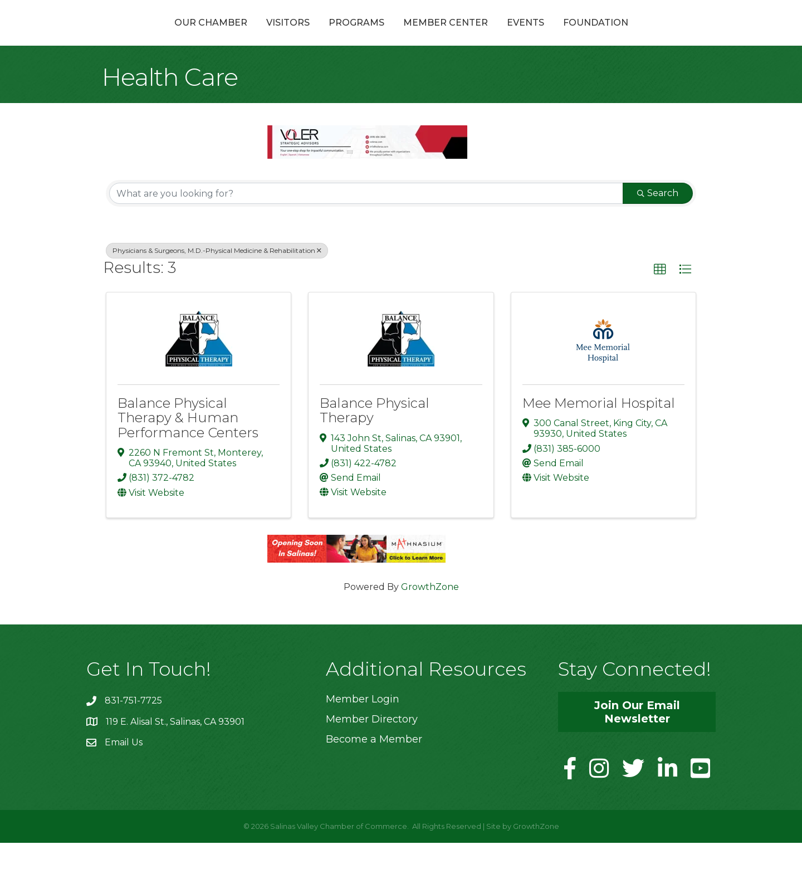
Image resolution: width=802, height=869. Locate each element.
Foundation (655, 35)
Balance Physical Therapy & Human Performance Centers (188, 444)
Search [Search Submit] (657, 219)
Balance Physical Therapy (374, 437)
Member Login (362, 725)
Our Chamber (151, 35)
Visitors (228, 35)
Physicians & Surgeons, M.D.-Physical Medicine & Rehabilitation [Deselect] (217, 277)
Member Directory (372, 746)
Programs (297, 35)
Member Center (505, 35)
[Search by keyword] (366, 220)
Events (585, 35)
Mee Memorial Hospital (598, 430)
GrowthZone (430, 613)
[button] (660, 296)
